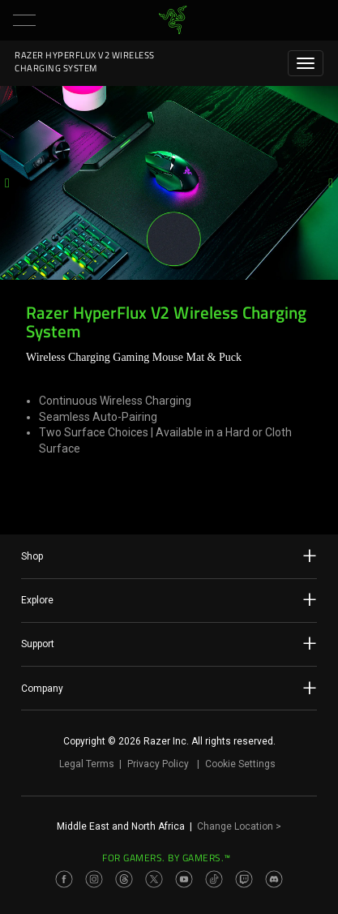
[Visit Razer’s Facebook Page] (64, 879)
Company (169, 687)
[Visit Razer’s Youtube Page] (184, 879)
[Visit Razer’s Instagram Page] (94, 879)
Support (169, 643)
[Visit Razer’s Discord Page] (274, 879)
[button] (24, 20)
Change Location (239, 826)
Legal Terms (86, 764)
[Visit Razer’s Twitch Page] (244, 879)
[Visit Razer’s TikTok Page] (214, 879)
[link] (172, 20)
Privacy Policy (158, 764)
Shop (169, 555)
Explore (169, 599)
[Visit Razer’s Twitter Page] (154, 879)
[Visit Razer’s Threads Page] (124, 879)
